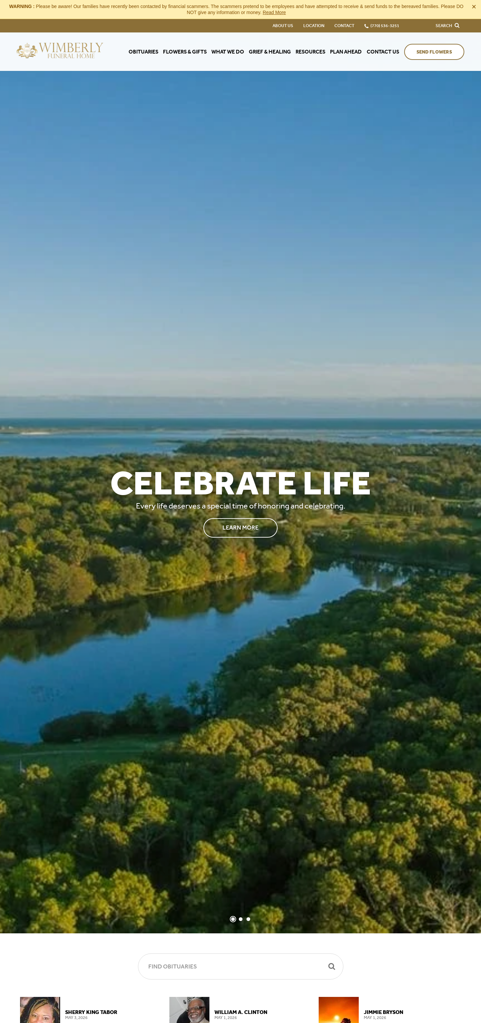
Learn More (240, 527)
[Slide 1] (233, 919)
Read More (274, 12)
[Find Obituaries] (240, 966)
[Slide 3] (248, 919)
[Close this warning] (474, 6)
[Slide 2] (241, 919)
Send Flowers (434, 52)
